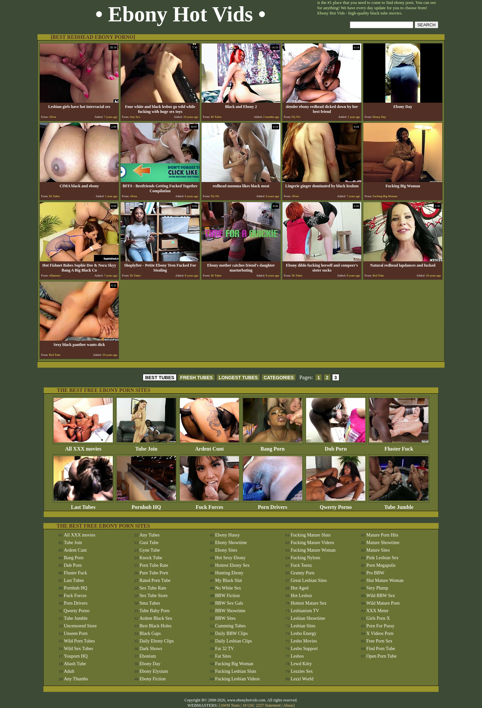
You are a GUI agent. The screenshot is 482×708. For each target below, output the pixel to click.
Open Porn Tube (381, 656)
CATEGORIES (279, 377)
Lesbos (297, 656)
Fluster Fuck (398, 446)
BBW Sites (225, 618)
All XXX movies (83, 446)
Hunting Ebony (229, 572)
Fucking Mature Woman (313, 550)
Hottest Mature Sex (308, 603)
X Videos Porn (379, 633)
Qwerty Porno (335, 505)
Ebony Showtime (231, 542)
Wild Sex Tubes (78, 648)
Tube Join (146, 446)
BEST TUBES (159, 377)
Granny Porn (302, 572)
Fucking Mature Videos (312, 542)
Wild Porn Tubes (79, 641)
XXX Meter (377, 610)
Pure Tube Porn (153, 572)
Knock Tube (150, 557)
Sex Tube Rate (152, 588)
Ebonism (147, 656)
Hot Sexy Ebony (230, 557)
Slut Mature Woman (384, 580)
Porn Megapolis (381, 565)
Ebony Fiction (152, 678)
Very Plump (377, 588)
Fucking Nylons (305, 557)
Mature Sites (378, 550)
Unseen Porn (75, 633)
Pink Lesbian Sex (382, 557)
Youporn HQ (75, 656)
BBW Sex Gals (229, 603)
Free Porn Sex (379, 641)
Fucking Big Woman (234, 663)
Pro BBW (375, 572)
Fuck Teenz (301, 565)
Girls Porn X (378, 618)
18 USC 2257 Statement (261, 705)
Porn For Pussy (380, 625)
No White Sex (228, 588)
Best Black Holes (155, 625)
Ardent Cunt (209, 446)
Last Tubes (83, 505)
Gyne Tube (149, 550)
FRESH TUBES (196, 377)
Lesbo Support (304, 648)
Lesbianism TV (305, 610)
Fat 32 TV (224, 648)
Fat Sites (223, 656)
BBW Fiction (227, 595)
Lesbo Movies (304, 641)
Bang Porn (272, 446)
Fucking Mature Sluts (310, 535)
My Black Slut (228, 580)
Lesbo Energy (303, 633)
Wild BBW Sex (380, 595)
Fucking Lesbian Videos (237, 678)
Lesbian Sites (303, 625)
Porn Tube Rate (153, 565)
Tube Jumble (398, 505)
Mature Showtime (382, 542)
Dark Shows (150, 648)
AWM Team (230, 705)
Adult (69, 671)
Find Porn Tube (380, 648)
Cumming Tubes (230, 625)
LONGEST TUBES (238, 377)
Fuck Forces (209, 505)
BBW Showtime (230, 610)
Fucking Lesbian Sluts (235, 671)
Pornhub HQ (146, 505)
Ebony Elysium (153, 671)
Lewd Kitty (301, 663)
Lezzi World (302, 678)
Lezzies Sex (302, 671)
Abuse (288, 705)
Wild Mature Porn (382, 603)
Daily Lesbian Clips (233, 641)
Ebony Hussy (227, 535)
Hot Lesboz (301, 595)
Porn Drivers (272, 505)
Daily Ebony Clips (156, 641)
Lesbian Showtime (308, 618)
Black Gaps (150, 633)
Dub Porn (335, 446)
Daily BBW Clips (231, 633)
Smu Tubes (149, 603)
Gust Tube (148, 542)
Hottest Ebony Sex (232, 565)
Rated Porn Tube (154, 580)
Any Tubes (149, 535)
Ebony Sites (226, 550)
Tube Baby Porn (154, 610)
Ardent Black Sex (155, 618)
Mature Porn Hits (382, 535)
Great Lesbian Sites (309, 580)
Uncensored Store (80, 625)
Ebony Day (149, 663)
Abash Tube (75, 663)
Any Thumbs (76, 678)
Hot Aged (299, 588)
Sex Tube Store (153, 595)
